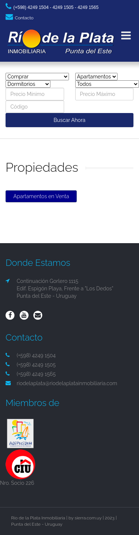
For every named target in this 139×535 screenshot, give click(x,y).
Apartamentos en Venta (41, 196)
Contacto (20, 17)
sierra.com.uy (88, 518)
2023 (110, 518)
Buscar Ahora (70, 120)
